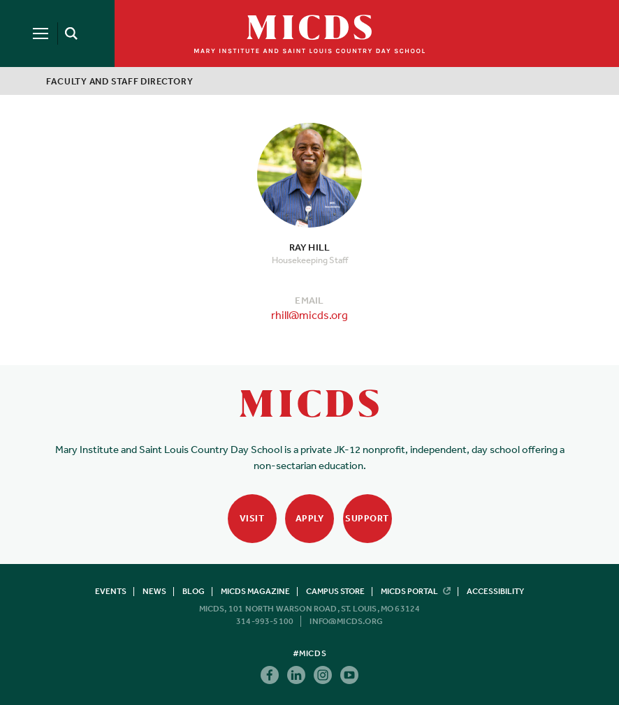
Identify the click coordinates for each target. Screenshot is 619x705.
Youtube (349, 675)
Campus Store (335, 591)
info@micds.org (346, 621)
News (154, 591)
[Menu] (40, 33)
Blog (193, 591)
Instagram (323, 675)
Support (367, 518)
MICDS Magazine (255, 591)
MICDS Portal (416, 591)
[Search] (68, 33)
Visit (252, 518)
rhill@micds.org (309, 315)
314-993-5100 (264, 621)
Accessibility (495, 591)
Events (110, 591)
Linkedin (296, 675)
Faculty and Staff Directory (119, 81)
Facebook (270, 675)
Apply (310, 518)
